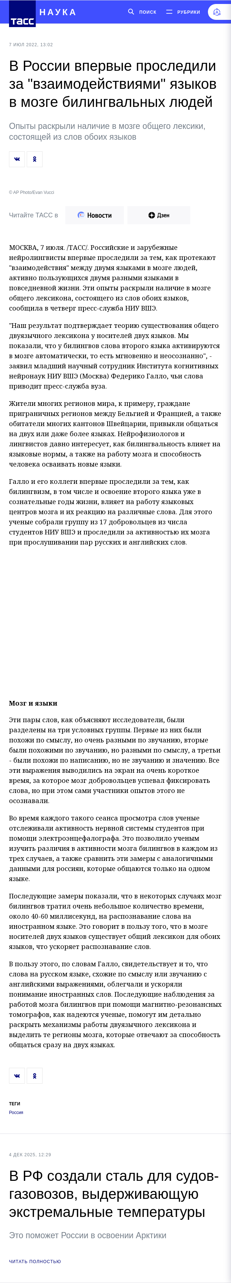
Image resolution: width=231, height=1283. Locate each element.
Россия (16, 1112)
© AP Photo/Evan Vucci (31, 192)
